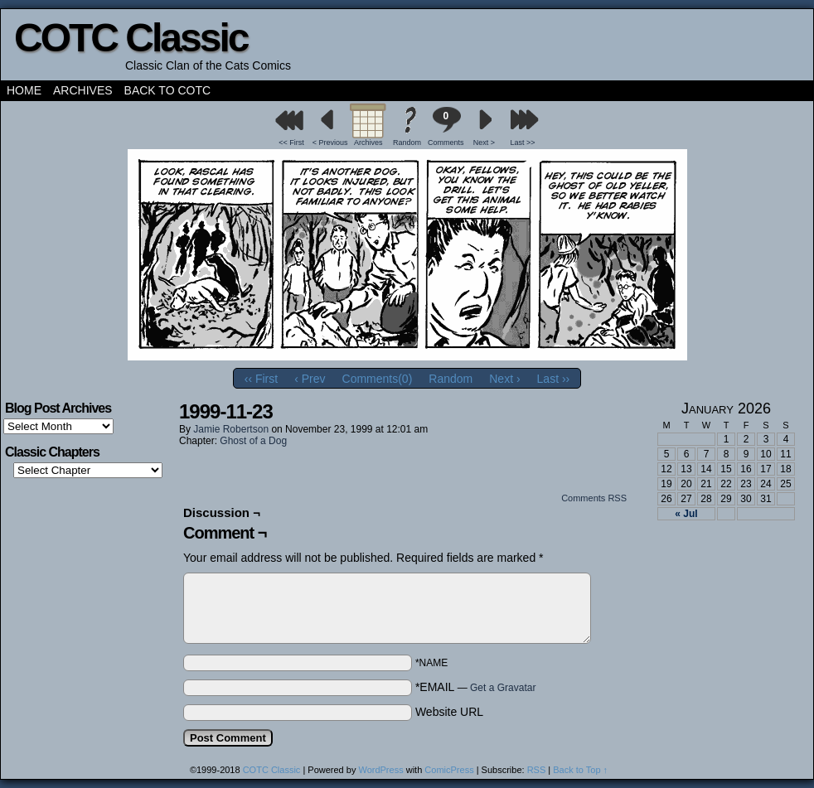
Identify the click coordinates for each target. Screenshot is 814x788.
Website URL (449, 711)
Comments (446, 126)
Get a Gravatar (502, 688)
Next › (504, 378)
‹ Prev (309, 378)
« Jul (686, 514)
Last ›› (553, 378)
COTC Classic (130, 38)
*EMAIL (475, 687)
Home (24, 90)
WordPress (380, 770)
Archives (83, 90)
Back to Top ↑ (580, 770)
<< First (291, 142)
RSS (536, 770)
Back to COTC (167, 90)
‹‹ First (261, 378)
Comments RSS (594, 498)
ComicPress (448, 770)
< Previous (330, 142)
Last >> (523, 142)
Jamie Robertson (231, 429)
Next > (484, 142)
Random (407, 142)
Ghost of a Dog (253, 441)
